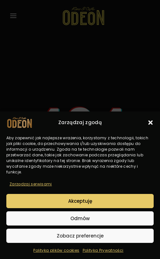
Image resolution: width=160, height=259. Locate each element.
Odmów (80, 218)
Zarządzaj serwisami (31, 184)
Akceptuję (80, 201)
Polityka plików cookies (56, 250)
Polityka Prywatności (103, 250)
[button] (150, 122)
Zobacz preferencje (80, 235)
